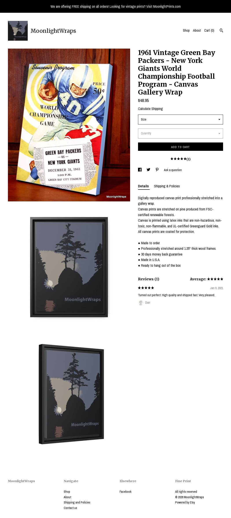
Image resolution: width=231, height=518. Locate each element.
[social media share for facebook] (140, 170)
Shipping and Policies (77, 502)
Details (144, 186)
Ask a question (173, 170)
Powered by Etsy (185, 502)
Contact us (70, 508)
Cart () (209, 30)
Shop (186, 30)
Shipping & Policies (167, 186)
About (197, 30)
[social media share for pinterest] (157, 170)
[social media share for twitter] (149, 170)
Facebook (125, 492)
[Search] (221, 31)
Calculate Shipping (150, 108)
